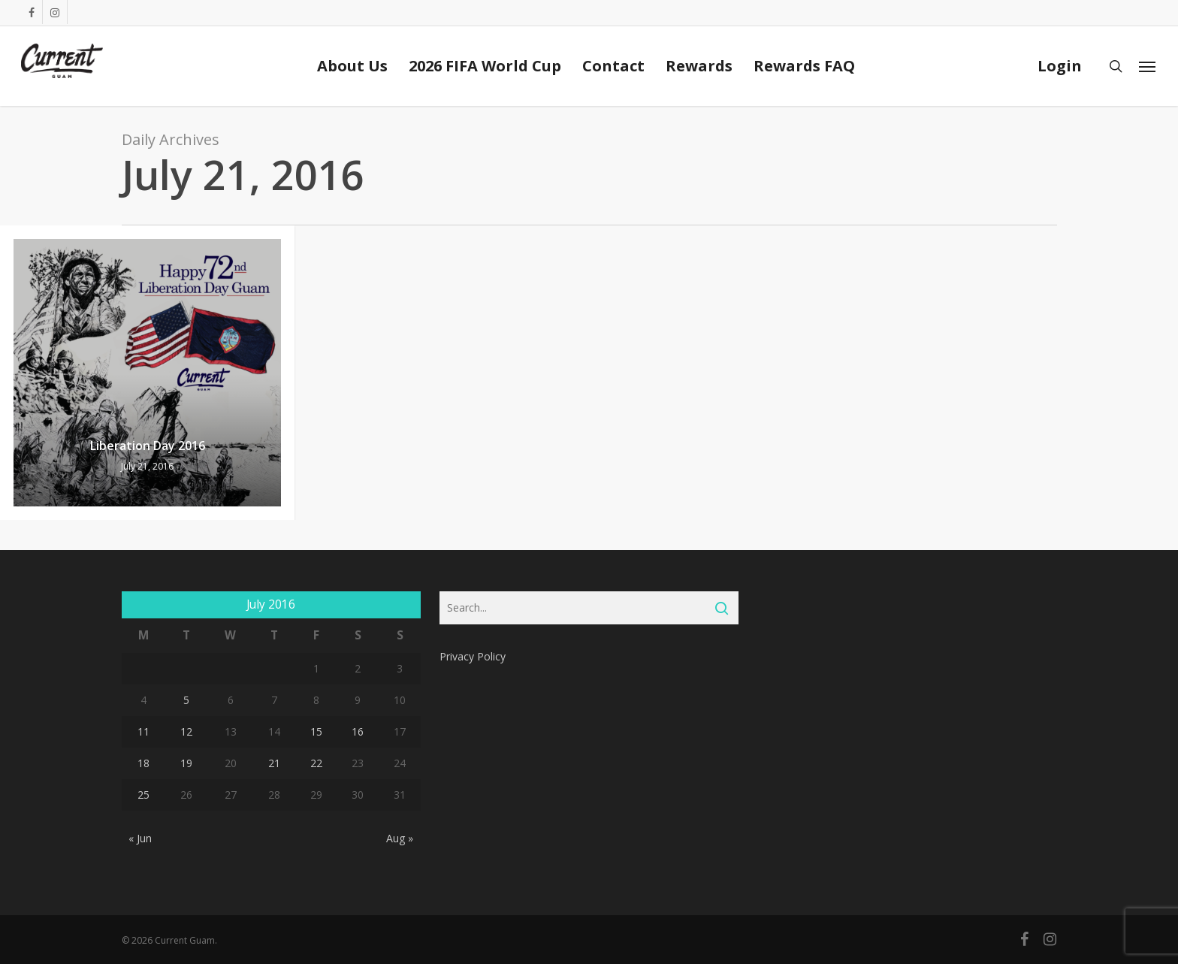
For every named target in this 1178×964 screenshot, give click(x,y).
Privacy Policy (472, 656)
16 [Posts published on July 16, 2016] (358, 731)
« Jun (140, 838)
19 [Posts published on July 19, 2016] (186, 763)
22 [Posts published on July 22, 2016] (316, 763)
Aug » (399, 838)
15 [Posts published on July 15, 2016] (316, 731)
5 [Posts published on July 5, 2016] (186, 700)
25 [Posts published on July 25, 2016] (143, 794)
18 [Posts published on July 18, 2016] (143, 763)
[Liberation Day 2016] (147, 372)
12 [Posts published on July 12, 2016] (186, 731)
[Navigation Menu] (1148, 66)
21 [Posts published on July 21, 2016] (274, 763)
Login (1060, 66)
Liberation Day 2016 (147, 445)
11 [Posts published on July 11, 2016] (143, 731)
